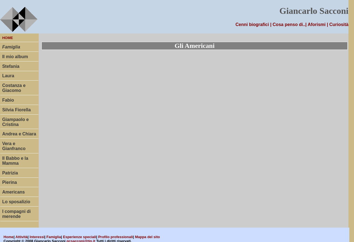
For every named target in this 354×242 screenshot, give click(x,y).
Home (9, 237)
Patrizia (10, 173)
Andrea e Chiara (19, 134)
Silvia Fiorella (16, 109)
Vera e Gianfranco (13, 146)
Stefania (10, 66)
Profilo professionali (115, 237)
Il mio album (15, 56)
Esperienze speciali (79, 237)
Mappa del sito (147, 237)
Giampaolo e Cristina (15, 122)
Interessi (37, 237)
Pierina (9, 182)
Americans (13, 192)
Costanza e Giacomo (13, 88)
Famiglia (53, 237)
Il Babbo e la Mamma (15, 161)
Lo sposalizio (16, 201)
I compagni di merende (16, 214)
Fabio (8, 100)
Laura (8, 75)
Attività (21, 237)
